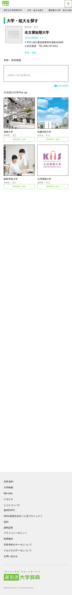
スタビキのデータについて (18, 550)
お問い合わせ (11, 556)
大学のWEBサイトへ (36, 38)
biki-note (8, 493)
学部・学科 (30, 52)
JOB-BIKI (8, 481)
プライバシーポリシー (15, 533)
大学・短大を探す (35, 10)
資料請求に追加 (19, 139)
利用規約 (8, 539)
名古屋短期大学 (37, 32)
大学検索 (8, 487)
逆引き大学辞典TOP (13, 10)
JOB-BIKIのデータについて (18, 544)
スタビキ (8, 499)
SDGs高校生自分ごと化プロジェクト (23, 516)
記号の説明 (61, 86)
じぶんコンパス (12, 505)
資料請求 (8, 527)
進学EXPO (9, 510)
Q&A (6, 522)
